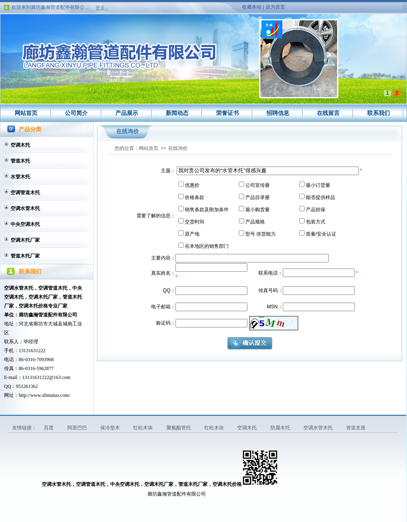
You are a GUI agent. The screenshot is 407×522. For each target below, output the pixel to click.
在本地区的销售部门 (207, 246)
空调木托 (20, 145)
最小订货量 (318, 185)
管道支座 (356, 428)
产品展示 (126, 113)
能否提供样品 (320, 197)
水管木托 (20, 177)
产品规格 (255, 222)
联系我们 (378, 113)
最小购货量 (257, 209)
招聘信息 (277, 113)
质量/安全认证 (321, 234)
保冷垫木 (110, 428)
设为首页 (275, 7)
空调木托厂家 (25, 240)
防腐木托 (281, 428)
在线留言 (328, 113)
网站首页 (26, 113)
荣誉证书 (227, 113)
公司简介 (76, 113)
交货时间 (194, 222)
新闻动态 (177, 113)
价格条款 (194, 197)
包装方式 (315, 222)
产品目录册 (257, 197)
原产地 (192, 234)
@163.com (60, 377)
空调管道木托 (25, 192)
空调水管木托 (25, 208)
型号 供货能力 (260, 234)
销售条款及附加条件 (207, 209)
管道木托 (20, 161)
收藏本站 (252, 7)
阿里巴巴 (77, 428)
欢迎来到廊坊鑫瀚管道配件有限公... (50, 8)
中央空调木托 (25, 224)
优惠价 (192, 185)
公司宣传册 (257, 185)
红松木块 (143, 428)
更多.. (101, 8)
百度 (49, 428)
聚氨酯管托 (179, 428)
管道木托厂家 (25, 256)
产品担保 (315, 209)
